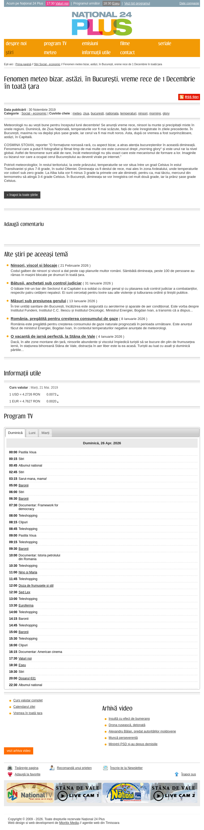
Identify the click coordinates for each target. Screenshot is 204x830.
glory (166, 113)
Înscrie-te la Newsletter (126, 768)
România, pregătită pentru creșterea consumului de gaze (64, 318)
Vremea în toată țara (27, 713)
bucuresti (97, 113)
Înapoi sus (188, 774)
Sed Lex (24, 592)
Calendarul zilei (24, 707)
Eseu (116, 3)
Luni (32, 433)
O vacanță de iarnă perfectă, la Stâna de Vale (53, 336)
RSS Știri (191, 97)
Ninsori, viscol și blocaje (34, 265)
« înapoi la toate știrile (22, 195)
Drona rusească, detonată (127, 725)
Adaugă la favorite (27, 774)
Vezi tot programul (137, 3)
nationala (111, 113)
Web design (16, 823)
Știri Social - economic (47, 64)
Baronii (23, 485)
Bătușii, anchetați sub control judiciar (46, 283)
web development (41, 823)
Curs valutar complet (27, 700)
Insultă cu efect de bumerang (129, 719)
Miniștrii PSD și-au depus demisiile (133, 744)
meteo (77, 113)
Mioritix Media (69, 823)
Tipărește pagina (26, 768)
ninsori (142, 113)
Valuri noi (62, 3)
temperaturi (128, 113)
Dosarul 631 (27, 678)
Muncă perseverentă (123, 738)
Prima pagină (23, 64)
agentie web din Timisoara (100, 823)
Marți (45, 433)
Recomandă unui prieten (74, 768)
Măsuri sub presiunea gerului (38, 300)
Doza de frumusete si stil (36, 585)
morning (155, 113)
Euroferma (26, 605)
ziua (86, 113)
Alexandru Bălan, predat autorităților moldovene (142, 731)
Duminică (15, 433)
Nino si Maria (28, 572)
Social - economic (34, 113)
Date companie (189, 3)
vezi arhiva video (18, 751)
